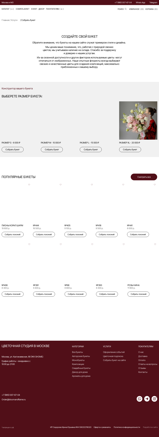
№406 (5, 285)
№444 (36, 225)
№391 (36, 285)
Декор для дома (80, 372)
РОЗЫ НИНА (134, 285)
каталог (5, 9)
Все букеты (77, 352)
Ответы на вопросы (147, 364)
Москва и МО (8, 2)
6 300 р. (100, 288)
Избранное (134, 9)
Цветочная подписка (113, 356)
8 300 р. (5, 288)
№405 (67, 225)
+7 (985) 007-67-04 (123, 2)
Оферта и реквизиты (102, 427)
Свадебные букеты (81, 368)
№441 (130, 225)
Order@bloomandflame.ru (14, 399)
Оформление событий (114, 352)
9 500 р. (99, 228)
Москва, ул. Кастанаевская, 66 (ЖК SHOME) (22, 356)
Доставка (142, 356)
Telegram (153, 2)
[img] (60, 120)
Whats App (140, 2)
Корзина (149, 9)
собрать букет (22, 9)
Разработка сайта (150, 427)
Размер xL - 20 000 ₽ (129, 142)
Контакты (142, 372)
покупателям (52, 9)
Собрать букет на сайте (114, 360)
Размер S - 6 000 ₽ (11, 142)
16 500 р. (37, 228)
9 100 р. (67, 228)
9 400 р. (37, 288)
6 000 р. (131, 228)
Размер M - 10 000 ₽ (51, 142)
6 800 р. (68, 288)
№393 (99, 285)
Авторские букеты (81, 356)
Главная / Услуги (9, 20)
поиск (121, 9)
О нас (141, 352)
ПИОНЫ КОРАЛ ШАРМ (12, 225)
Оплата (141, 360)
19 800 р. (6, 228)
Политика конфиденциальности (127, 427)
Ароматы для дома (81, 376)
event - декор (37, 9)
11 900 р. (131, 288)
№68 (67, 285)
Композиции (78, 364)
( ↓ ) (62, 9)
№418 (98, 225)
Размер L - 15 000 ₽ (89, 142)
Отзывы (142, 368)
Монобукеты (78, 360)
